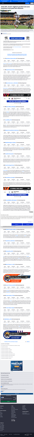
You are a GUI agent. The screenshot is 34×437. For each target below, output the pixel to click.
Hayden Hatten (9, 69)
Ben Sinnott (8, 58)
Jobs (1, 407)
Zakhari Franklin (9, 229)
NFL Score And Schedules (14, 409)
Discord (2, 428)
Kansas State (13, 58)
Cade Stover (8, 240)
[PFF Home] (3, 3)
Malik (6, 142)
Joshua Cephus (9, 295)
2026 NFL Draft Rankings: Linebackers (6, 351)
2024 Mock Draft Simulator (11, 54)
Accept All (27, 224)
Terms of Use (10, 434)
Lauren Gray (5, 33)
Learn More (10, 1)
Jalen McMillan (9, 200)
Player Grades (13, 410)
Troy (7, 307)
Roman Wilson (9, 106)
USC (12, 251)
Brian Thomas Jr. (9, 264)
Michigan (14, 106)
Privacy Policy (5, 434)
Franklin (9, 307)
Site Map (1, 434)
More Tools (17, 393)
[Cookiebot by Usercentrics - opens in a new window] (29, 212)
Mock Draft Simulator (14, 417)
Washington (9, 142)
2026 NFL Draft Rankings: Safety (5, 348)
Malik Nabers (7, 319)
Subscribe (23, 407)
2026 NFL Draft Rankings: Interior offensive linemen (8, 355)
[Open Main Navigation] (1, 3)
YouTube (3, 426)
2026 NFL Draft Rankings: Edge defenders (7, 352)
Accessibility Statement (17, 434)
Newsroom (1, 408)
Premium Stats (13, 411)
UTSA (13, 295)
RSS (2, 430)
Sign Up (8, 401)
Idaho (13, 69)
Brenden (7, 251)
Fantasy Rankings (13, 415)
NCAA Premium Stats (23, 55)
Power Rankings (13, 412)
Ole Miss (14, 229)
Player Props (12, 407)
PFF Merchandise (24, 409)
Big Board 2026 (13, 416)
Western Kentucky (14, 130)
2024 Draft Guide (24, 54)
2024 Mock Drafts (17, 55)
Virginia (14, 142)
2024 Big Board (18, 54)
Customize (17, 224)
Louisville (14, 285)
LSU (13, 264)
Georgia (12, 177)
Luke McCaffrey (8, 153)
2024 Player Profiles (10, 55)
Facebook (3, 427)
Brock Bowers (8, 177)
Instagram (3, 425)
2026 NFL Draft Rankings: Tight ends (6, 358)
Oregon (12, 307)
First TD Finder (13, 408)
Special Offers (24, 408)
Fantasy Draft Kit (13, 414)
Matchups (12, 413)
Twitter (2, 424)
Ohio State (13, 240)
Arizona (12, 165)
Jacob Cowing (8, 165)
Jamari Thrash (8, 285)
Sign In (32, 3)
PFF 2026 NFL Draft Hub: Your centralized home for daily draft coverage (10, 345)
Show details (30, 221)
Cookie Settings (2, 435)
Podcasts (3, 429)
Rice (12, 153)
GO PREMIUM (27, 3)
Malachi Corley (8, 130)
